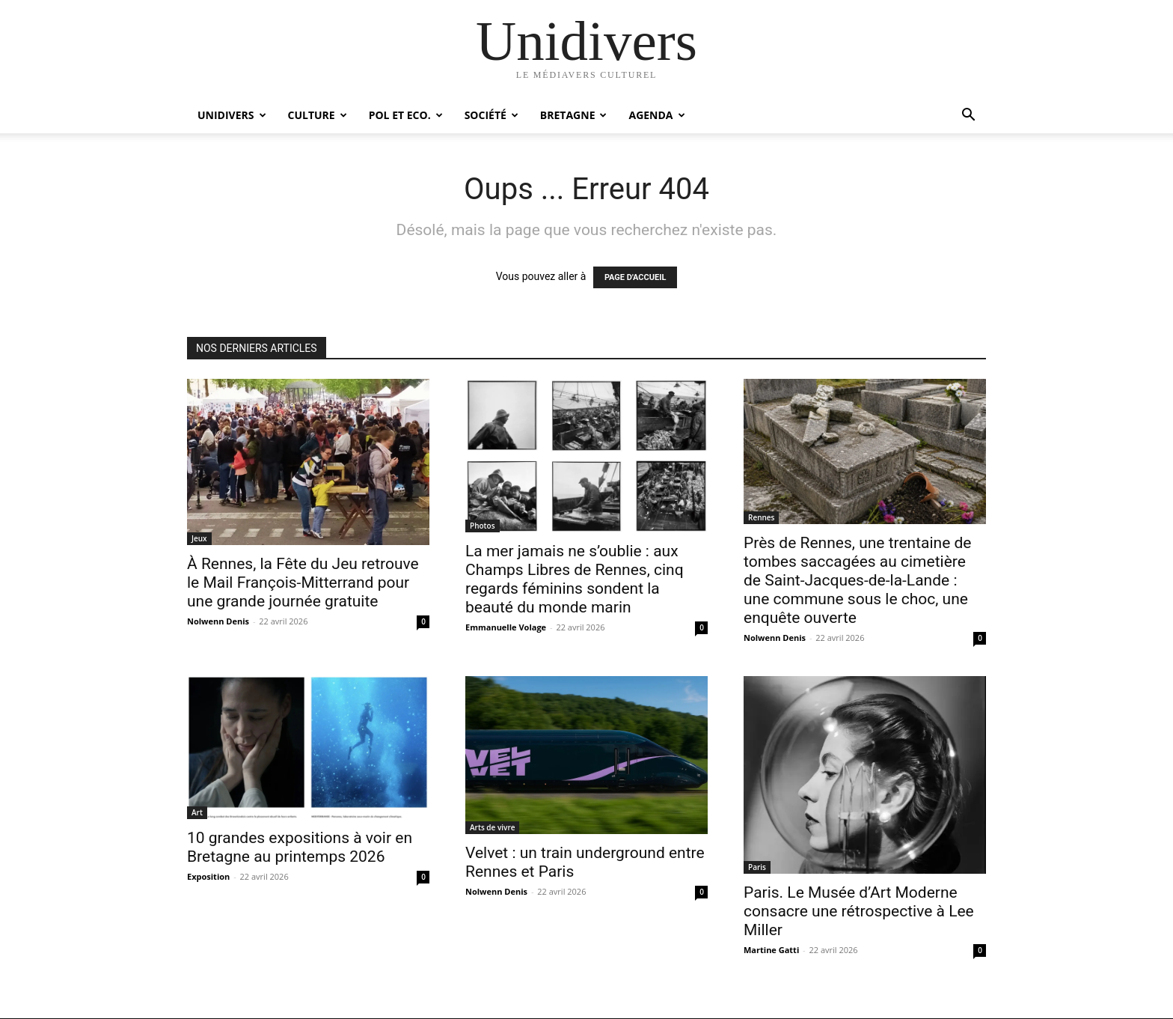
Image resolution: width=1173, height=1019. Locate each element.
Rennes (761, 517)
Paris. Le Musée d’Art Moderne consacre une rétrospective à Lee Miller (859, 911)
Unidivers (231, 115)
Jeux (199, 538)
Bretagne (573, 115)
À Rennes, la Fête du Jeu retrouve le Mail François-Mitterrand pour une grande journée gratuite (303, 582)
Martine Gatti (771, 949)
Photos (482, 525)
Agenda (656, 115)
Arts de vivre (492, 827)
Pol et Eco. (406, 115)
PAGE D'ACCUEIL (635, 277)
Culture (317, 115)
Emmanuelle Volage (505, 627)
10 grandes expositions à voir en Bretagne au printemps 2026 (299, 847)
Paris (757, 867)
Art (197, 812)
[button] (968, 116)
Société (491, 115)
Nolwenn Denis (218, 621)
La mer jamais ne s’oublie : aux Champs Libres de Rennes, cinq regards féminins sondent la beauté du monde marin (574, 579)
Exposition (208, 876)
